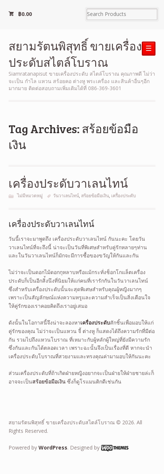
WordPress (53, 447)
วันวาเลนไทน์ (66, 195)
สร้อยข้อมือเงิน (95, 195)
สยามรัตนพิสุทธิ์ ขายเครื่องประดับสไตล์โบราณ (75, 54)
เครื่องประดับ (123, 195)
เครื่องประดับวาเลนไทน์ (68, 183)
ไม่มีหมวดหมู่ (30, 195)
